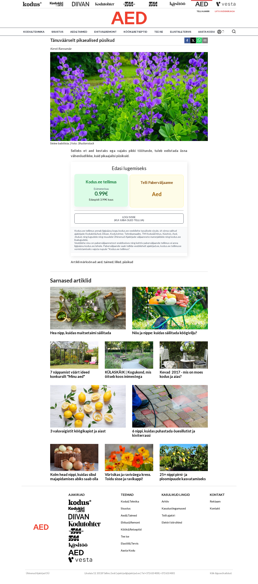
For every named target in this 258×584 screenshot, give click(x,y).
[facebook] (187, 41)
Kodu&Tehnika (33, 31)
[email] (205, 41)
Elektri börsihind (172, 522)
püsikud (128, 262)
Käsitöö (167, 233)
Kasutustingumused (174, 508)
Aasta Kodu (206, 31)
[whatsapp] (199, 41)
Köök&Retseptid (135, 31)
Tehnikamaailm (132, 233)
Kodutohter (116, 233)
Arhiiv (165, 501)
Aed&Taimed (78, 31)
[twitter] (193, 41)
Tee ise (158, 31)
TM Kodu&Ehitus (151, 233)
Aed (174, 233)
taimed (108, 262)
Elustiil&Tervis (180, 31)
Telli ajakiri (203, 11)
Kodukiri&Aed (93, 233)
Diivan (105, 233)
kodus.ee (124, 230)
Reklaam (215, 501)
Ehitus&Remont (105, 31)
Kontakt (215, 508)
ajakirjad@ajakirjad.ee (128, 573)
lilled (118, 262)
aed (99, 262)
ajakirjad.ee (153, 245)
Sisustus (57, 31)
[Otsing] (233, 31)
